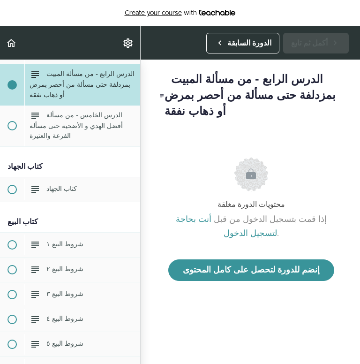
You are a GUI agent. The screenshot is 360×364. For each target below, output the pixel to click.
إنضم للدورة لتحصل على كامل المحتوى (251, 270)
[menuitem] (128, 43)
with (180, 13)
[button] (11, 43)
